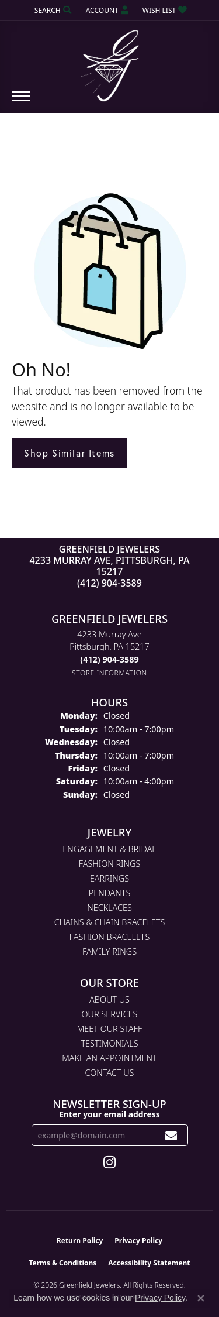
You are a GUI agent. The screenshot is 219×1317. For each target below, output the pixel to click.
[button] (52, 10)
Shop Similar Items (69, 453)
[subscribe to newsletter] (171, 1135)
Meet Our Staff (109, 1028)
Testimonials (109, 1043)
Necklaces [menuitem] (109, 907)
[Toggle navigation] (21, 102)
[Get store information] (109, 673)
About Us (109, 999)
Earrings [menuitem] (109, 878)
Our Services (110, 1014)
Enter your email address (109, 1114)
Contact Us (109, 1072)
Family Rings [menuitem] (109, 951)
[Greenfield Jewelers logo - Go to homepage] (110, 61)
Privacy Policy (138, 1241)
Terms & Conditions (62, 1263)
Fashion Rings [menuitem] (110, 863)
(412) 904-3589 (109, 583)
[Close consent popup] (200, 1298)
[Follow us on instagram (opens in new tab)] (109, 1162)
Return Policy (80, 1241)
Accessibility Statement (149, 1263)
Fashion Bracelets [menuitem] (109, 936)
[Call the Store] (109, 659)
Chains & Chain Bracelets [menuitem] (109, 922)
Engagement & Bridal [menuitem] (109, 849)
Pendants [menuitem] (110, 892)
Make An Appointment (109, 1058)
